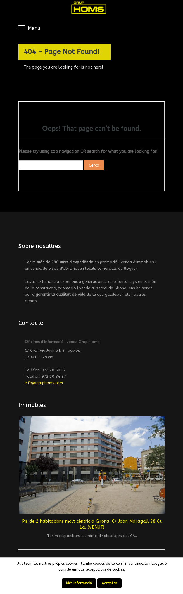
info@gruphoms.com (44, 383)
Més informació (79, 583)
